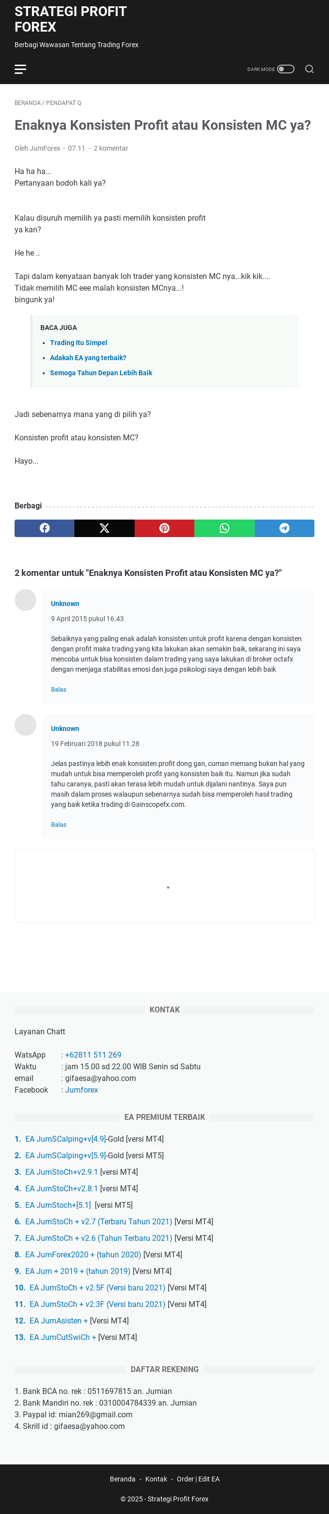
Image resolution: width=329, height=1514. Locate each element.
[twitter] (104, 528)
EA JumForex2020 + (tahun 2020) (83, 1254)
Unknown (65, 604)
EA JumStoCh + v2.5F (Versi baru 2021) (98, 1287)
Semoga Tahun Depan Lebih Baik (101, 373)
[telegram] (284, 528)
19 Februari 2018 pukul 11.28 (95, 744)
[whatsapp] (224, 528)
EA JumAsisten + (59, 1320)
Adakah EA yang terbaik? (88, 358)
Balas (59, 689)
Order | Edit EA (198, 1479)
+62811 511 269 (93, 1055)
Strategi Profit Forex (70, 19)
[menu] (26, 69)
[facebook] (44, 528)
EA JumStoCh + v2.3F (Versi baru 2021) (98, 1304)
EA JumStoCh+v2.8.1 (61, 1188)
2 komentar (111, 148)
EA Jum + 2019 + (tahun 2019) (78, 1271)
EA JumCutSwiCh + (63, 1337)
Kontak (156, 1479)
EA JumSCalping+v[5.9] (65, 1155)
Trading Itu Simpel (78, 343)
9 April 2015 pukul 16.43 (87, 619)
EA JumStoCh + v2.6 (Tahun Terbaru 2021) (99, 1238)
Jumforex (81, 1090)
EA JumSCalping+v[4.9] (65, 1139)
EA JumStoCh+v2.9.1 (61, 1172)
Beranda (123, 1479)
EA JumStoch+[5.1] (59, 1205)
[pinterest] (164, 528)
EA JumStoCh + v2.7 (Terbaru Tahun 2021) (99, 1221)
